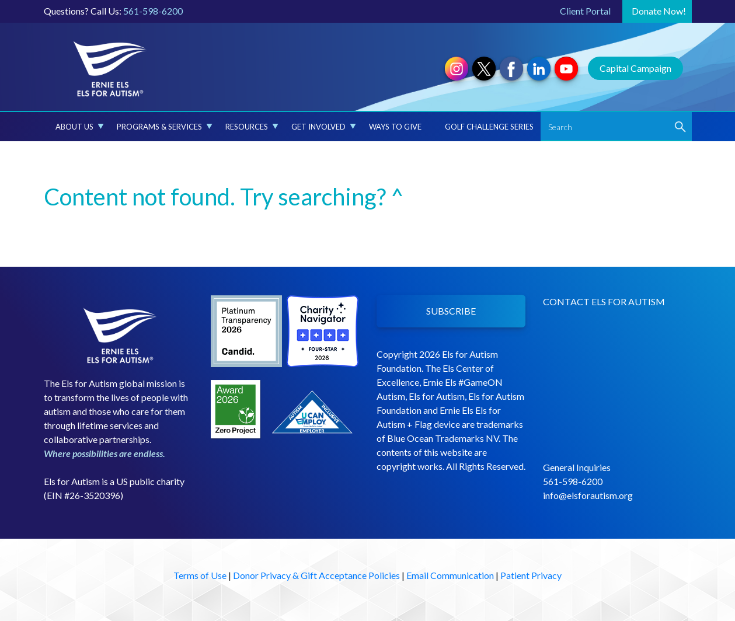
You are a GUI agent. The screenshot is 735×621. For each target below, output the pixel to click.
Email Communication (450, 575)
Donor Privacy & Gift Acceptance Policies (316, 575)
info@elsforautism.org (588, 495)
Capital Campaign (635, 68)
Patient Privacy (531, 575)
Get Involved (323, 126)
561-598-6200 (153, 10)
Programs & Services (165, 126)
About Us (79, 126)
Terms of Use (200, 575)
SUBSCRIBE (451, 310)
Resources (251, 126)
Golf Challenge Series (489, 126)
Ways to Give (395, 126)
